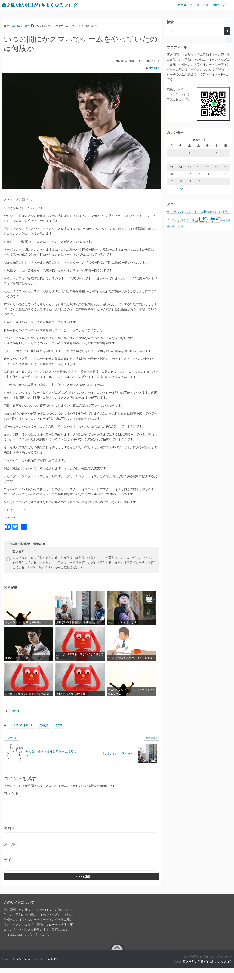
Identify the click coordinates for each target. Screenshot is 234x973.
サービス (202, 5)
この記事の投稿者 (18, 544)
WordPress (23, 963)
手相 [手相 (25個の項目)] (215, 219)
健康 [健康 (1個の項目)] (210, 212)
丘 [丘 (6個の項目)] (205, 212)
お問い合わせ (221, 5)
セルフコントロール (22, 725)
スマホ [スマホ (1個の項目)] (180, 212)
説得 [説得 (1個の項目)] (181, 226)
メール (11, 848)
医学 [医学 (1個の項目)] (184, 220)
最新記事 (39, 544)
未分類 (15, 711)
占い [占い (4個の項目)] (189, 220)
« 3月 (180, 188)
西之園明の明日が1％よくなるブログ (207, 966)
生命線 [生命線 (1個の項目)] (224, 220)
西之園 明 (185, 5)
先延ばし (44, 725)
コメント (11, 793)
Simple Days (52, 963)
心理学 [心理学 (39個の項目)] (201, 219)
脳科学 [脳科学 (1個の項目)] (175, 226)
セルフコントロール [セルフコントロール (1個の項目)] (193, 212)
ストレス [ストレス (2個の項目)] (172, 212)
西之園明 (153, 68)
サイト (9, 864)
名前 (9, 833)
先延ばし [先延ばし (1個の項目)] (217, 212)
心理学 (58, 725)
